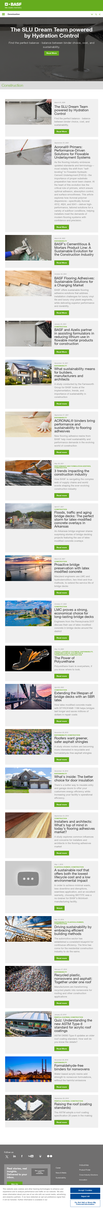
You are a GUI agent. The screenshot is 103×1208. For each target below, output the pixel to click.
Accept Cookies (85, 1190)
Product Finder (84, 1170)
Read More (51, 53)
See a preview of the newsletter (39, 1172)
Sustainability (61, 1178)
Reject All (85, 1196)
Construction (12, 85)
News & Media (61, 1173)
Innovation (83, 1180)
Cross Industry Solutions (88, 1175)
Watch (59, 908)
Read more (62, 403)
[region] (51, 1196)
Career (58, 1168)
